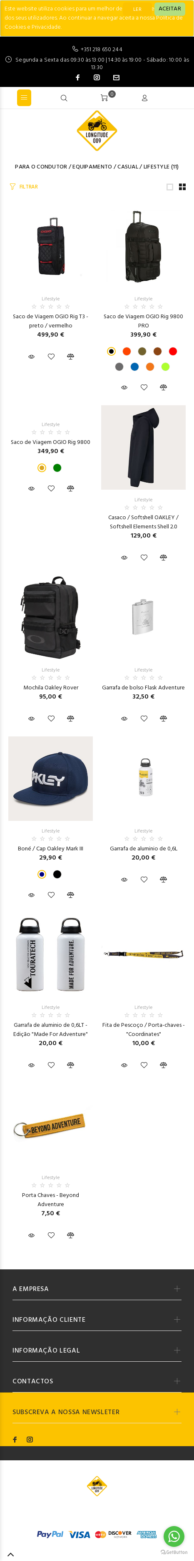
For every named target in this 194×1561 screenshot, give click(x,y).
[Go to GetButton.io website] (174, 1552)
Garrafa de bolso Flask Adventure (143, 688)
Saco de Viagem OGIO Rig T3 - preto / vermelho (50, 321)
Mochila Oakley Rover (50, 688)
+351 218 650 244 (101, 50)
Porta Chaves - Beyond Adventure (50, 1200)
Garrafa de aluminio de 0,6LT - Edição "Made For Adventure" (50, 1030)
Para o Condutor (41, 167)
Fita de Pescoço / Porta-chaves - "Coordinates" (143, 1030)
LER (137, 9)
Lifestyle (157, 167)
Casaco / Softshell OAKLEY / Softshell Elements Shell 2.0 (143, 522)
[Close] (169, 9)
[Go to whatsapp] (174, 1536)
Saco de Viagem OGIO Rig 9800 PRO (143, 321)
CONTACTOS (32, 1381)
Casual (127, 167)
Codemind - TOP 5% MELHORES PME (97, 1516)
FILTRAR (29, 187)
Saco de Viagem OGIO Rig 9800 (50, 442)
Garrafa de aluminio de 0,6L (143, 849)
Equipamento (92, 167)
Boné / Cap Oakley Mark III (50, 849)
